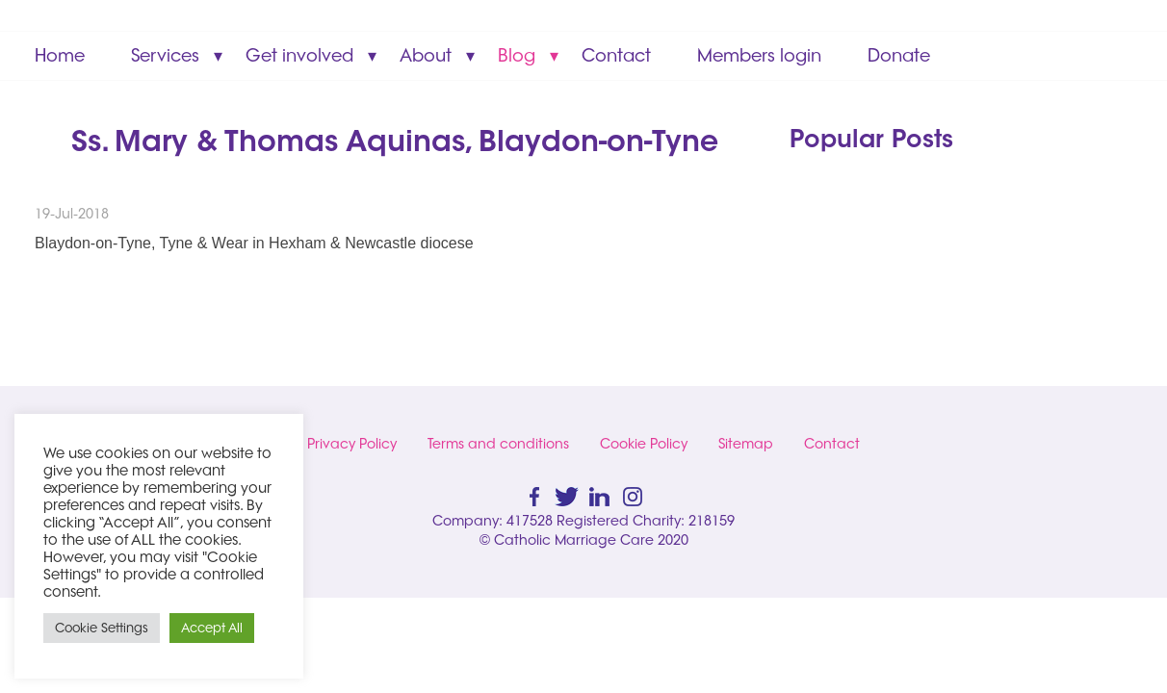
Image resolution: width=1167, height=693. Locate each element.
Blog (516, 55)
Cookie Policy (643, 443)
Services (165, 55)
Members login (759, 55)
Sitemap (745, 443)
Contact (616, 55)
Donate (899, 55)
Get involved (299, 55)
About (426, 55)
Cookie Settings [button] (101, 627)
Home (60, 55)
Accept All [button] (212, 627)
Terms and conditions (498, 443)
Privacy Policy (352, 443)
